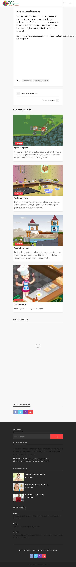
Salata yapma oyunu (21, 198)
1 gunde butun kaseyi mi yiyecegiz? (26, 527)
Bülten (49, 550)
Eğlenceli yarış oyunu (21, 148)
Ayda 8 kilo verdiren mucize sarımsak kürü (36, 484)
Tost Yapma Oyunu (20, 305)
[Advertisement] (38, 58)
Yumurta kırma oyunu (21, 248)
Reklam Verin (31, 550)
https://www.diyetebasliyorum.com (36, 461)
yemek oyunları (40, 80)
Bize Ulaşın (42, 550)
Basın (55, 550)
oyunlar (27, 80)
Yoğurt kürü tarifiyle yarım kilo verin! (35, 474)
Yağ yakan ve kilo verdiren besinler (34, 494)
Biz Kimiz (22, 550)
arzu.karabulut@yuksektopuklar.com (34, 458)
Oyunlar (19, 143)
